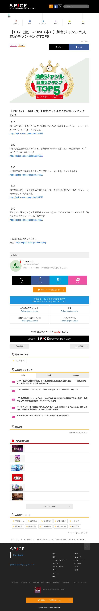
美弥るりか (18, 521)
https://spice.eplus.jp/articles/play (31, 242)
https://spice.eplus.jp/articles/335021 (26, 197)
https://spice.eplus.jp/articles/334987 (26, 175)
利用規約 (66, 582)
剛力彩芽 (17, 526)
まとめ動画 (18, 361)
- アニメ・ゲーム (57, 567)
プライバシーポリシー (79, 582)
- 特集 (76, 570)
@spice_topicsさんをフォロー (22, 565)
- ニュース (77, 557)
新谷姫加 (74, 526)
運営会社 (15, 582)
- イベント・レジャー (59, 560)
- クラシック (56, 563)
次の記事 (82, 346)
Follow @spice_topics (29, 311)
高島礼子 (33, 521)
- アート (54, 570)
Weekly (49, 375)
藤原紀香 (46, 521)
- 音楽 (54, 554)
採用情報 (56, 582)
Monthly (76, 375)
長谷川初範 (60, 526)
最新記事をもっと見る (78, 433)
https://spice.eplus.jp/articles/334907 (26, 220)
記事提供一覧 (25, 582)
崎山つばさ (60, 521)
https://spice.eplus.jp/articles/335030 (26, 156)
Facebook (18, 555)
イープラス (15, 539)
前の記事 (17, 346)
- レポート (77, 563)
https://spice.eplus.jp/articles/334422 (26, 133)
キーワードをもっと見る (77, 533)
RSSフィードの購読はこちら (51, 290)
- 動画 (76, 554)
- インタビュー (79, 560)
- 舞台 (54, 557)
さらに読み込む (57, 506)
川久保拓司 (45, 526)
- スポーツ (55, 573)
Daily (23, 375)
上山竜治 (74, 521)
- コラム (77, 567)
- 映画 (54, 576)
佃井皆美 (31, 526)
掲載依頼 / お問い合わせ (41, 582)
